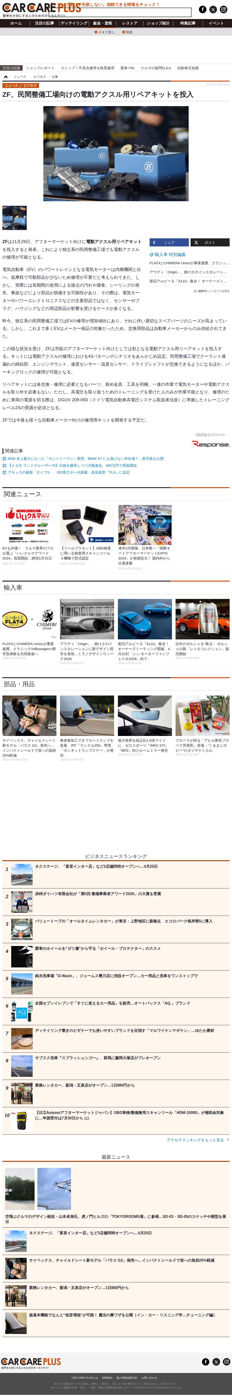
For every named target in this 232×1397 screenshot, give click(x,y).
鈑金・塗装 (102, 23)
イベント (216, 23)
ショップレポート (40, 68)
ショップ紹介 (158, 23)
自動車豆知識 (188, 68)
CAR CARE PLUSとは (84, 1377)
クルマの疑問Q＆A (156, 68)
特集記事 (188, 23)
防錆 (129, 31)
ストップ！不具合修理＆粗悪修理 (87, 68)
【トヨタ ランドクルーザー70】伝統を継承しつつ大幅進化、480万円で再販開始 (72, 465)
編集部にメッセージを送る (212, 290)
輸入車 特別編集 (170, 254)
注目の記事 (44, 23)
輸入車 (13, 587)
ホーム (16, 23)
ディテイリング (74, 23)
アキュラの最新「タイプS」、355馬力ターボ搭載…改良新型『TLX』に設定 (69, 472)
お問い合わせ (149, 1377)
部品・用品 (19, 684)
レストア (129, 23)
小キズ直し (106, 31)
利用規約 (107, 1377)
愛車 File (127, 68)
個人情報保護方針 (126, 1377)
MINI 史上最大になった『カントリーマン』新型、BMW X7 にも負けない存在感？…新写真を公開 (86, 458)
